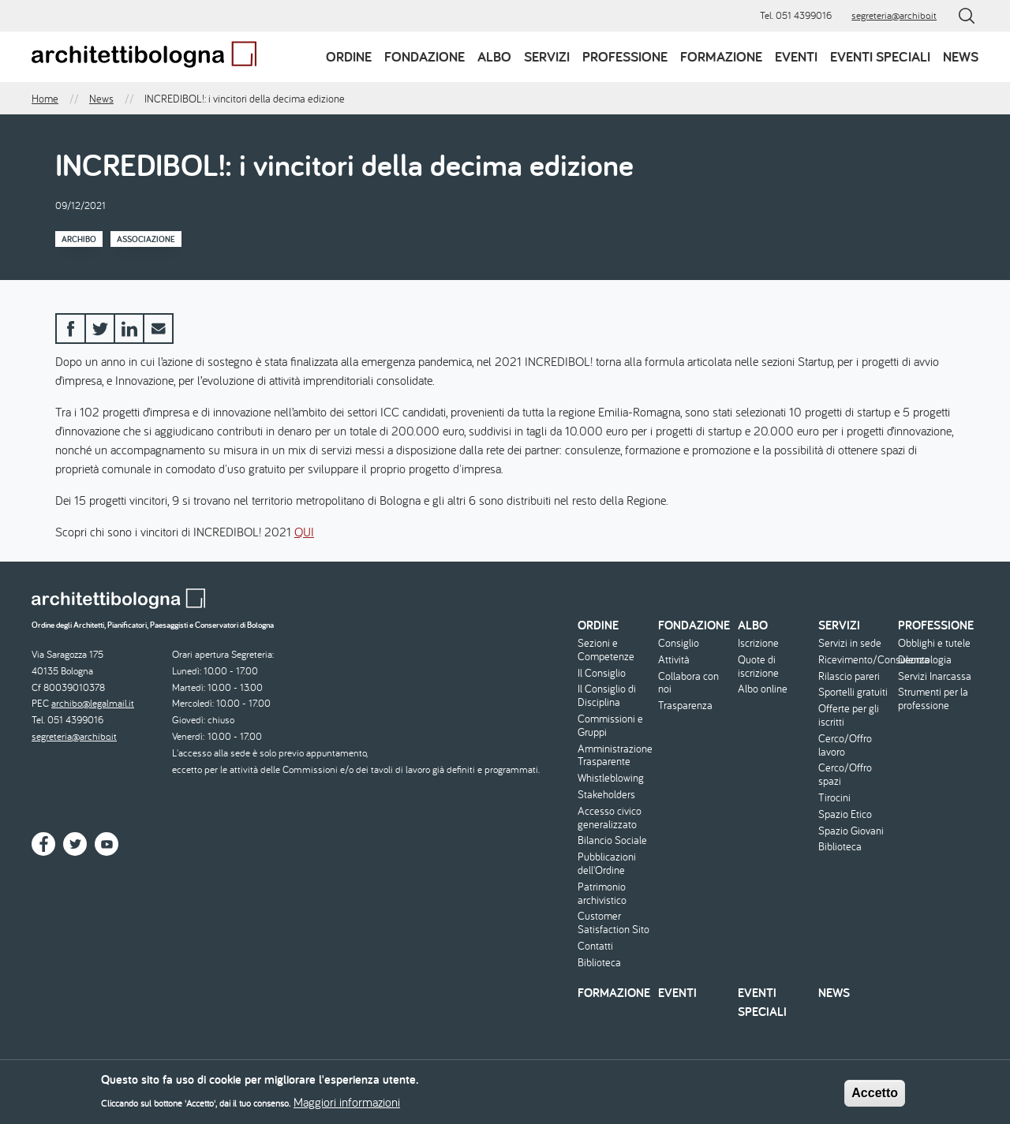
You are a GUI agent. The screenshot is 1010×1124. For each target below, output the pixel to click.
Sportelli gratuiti (853, 692)
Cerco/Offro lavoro (845, 745)
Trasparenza (685, 705)
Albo (494, 56)
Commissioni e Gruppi (610, 725)
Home (45, 98)
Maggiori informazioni (347, 1104)
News (960, 56)
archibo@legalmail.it (92, 703)
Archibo (79, 239)
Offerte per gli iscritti (848, 715)
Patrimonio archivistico (602, 893)
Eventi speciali (880, 56)
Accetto (874, 1094)
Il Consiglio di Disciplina (607, 695)
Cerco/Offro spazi (845, 774)
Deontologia (925, 660)
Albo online (762, 689)
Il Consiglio (602, 673)
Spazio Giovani (851, 831)
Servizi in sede (849, 643)
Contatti (595, 946)
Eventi (796, 56)
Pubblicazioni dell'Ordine (607, 863)
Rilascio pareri (849, 676)
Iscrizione (758, 643)
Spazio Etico (845, 814)
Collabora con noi (688, 683)
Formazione (721, 56)
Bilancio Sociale (612, 840)
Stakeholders (606, 794)
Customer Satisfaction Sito (613, 922)
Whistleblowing (611, 778)
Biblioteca (599, 962)
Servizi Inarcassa (934, 676)
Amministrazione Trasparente (615, 755)
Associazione (146, 239)
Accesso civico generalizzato (610, 818)
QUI (304, 532)
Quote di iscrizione (758, 666)
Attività (674, 660)
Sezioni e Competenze (606, 650)
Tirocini (834, 798)
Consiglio (678, 643)
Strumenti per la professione (933, 698)
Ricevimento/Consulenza (856, 660)
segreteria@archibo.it (894, 15)
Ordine (349, 56)
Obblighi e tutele (934, 643)
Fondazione (424, 56)
